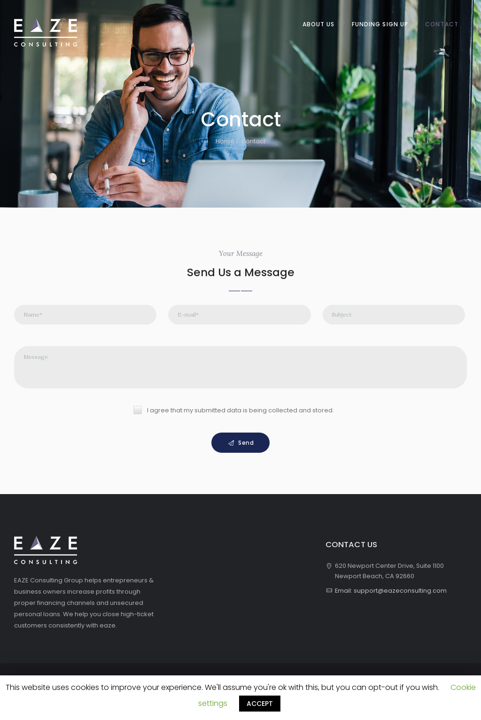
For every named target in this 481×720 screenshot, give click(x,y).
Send (246, 443)
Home (225, 141)
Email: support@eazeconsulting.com (391, 591)
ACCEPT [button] (260, 703)
